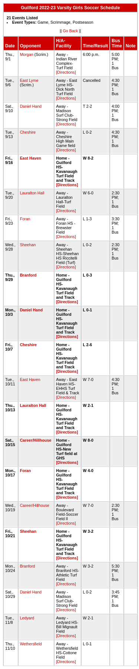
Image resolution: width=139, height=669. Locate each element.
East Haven (30, 158)
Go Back (70, 31)
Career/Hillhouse (36, 440)
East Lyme (29, 80)
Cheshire (28, 132)
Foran (25, 219)
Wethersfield (31, 644)
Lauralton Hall (32, 193)
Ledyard (27, 618)
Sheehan (28, 244)
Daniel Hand (31, 106)
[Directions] (66, 72)
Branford (28, 275)
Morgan (26, 54)
